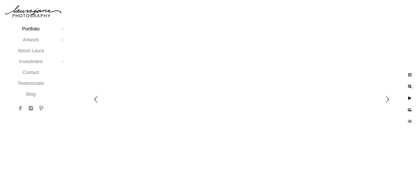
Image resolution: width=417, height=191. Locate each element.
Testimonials (31, 83)
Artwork (31, 39)
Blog (31, 94)
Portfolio (31, 29)
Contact (31, 72)
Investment (31, 61)
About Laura (31, 50)
